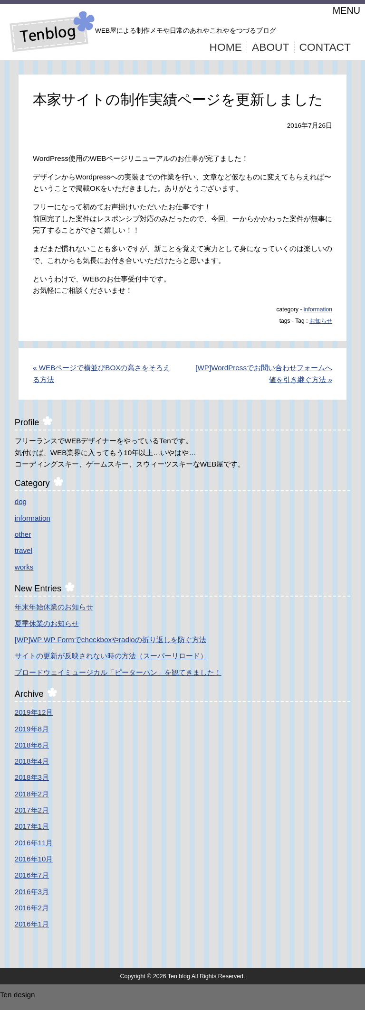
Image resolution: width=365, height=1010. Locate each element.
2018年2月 (32, 794)
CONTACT (325, 47)
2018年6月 (32, 745)
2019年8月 (32, 729)
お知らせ (320, 321)
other (23, 534)
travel (23, 550)
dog (21, 501)
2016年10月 (34, 859)
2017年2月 (32, 810)
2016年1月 (32, 924)
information (318, 309)
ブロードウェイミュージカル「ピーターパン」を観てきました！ (118, 672)
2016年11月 (34, 843)
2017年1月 (32, 826)
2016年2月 (32, 908)
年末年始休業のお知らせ (54, 607)
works (24, 567)
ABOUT (270, 47)
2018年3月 (32, 777)
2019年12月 (34, 712)
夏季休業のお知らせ (47, 623)
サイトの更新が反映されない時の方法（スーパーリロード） (111, 656)
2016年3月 (32, 892)
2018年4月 (32, 761)
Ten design (17, 995)
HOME (226, 47)
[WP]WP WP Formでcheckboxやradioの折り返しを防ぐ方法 (110, 640)
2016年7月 (32, 875)
